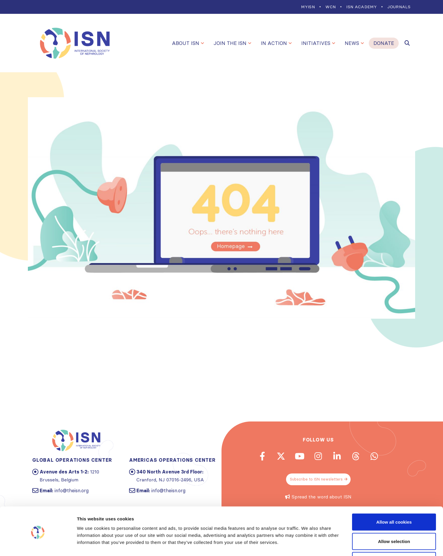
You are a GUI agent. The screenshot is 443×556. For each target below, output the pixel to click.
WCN (330, 6)
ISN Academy (361, 6)
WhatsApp (377, 456)
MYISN (308, 6)
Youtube (298, 456)
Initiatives (315, 43)
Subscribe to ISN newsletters (319, 480)
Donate (383, 43)
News (352, 43)
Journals (398, 6)
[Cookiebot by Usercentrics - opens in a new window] (38, 544)
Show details (308, 540)
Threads (357, 456)
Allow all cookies (394, 501)
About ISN (185, 43)
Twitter (279, 456)
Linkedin (337, 456)
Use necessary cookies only (394, 540)
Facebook (259, 456)
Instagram (318, 456)
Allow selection (394, 521)
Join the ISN (230, 43)
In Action (274, 43)
